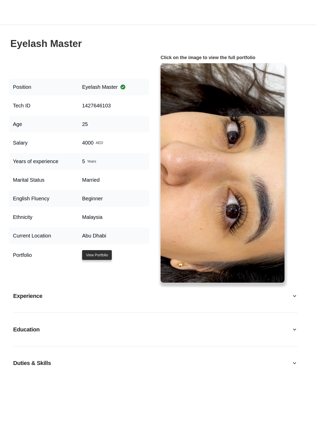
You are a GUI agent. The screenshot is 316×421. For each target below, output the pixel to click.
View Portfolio (97, 255)
